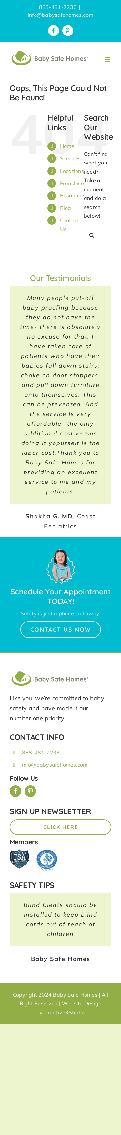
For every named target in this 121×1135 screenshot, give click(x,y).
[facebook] (15, 791)
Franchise (72, 183)
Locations (72, 171)
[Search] (92, 235)
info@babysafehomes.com (60, 15)
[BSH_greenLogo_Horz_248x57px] (50, 672)
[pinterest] (30, 791)
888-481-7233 (41, 752)
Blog (65, 208)
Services (70, 158)
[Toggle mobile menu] (108, 59)
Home (67, 146)
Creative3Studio (64, 1012)
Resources (73, 195)
